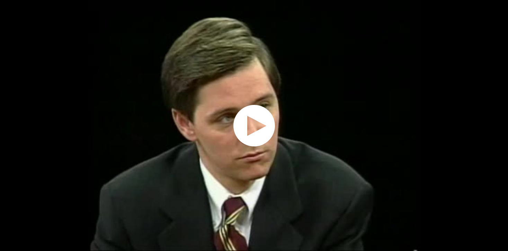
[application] (254, 125)
